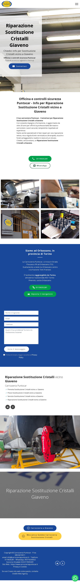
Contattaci (19, 66)
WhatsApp (40, 165)
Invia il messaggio (16, 349)
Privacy (16, 567)
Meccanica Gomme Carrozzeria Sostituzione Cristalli (39, 536)
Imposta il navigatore (40, 294)
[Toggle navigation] (76, 4)
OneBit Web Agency (20, 574)
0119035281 (40, 158)
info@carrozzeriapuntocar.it (18, 557)
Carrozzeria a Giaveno (40, 528)
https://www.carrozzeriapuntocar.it (24, 564)
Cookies (24, 567)
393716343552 (30, 559)
